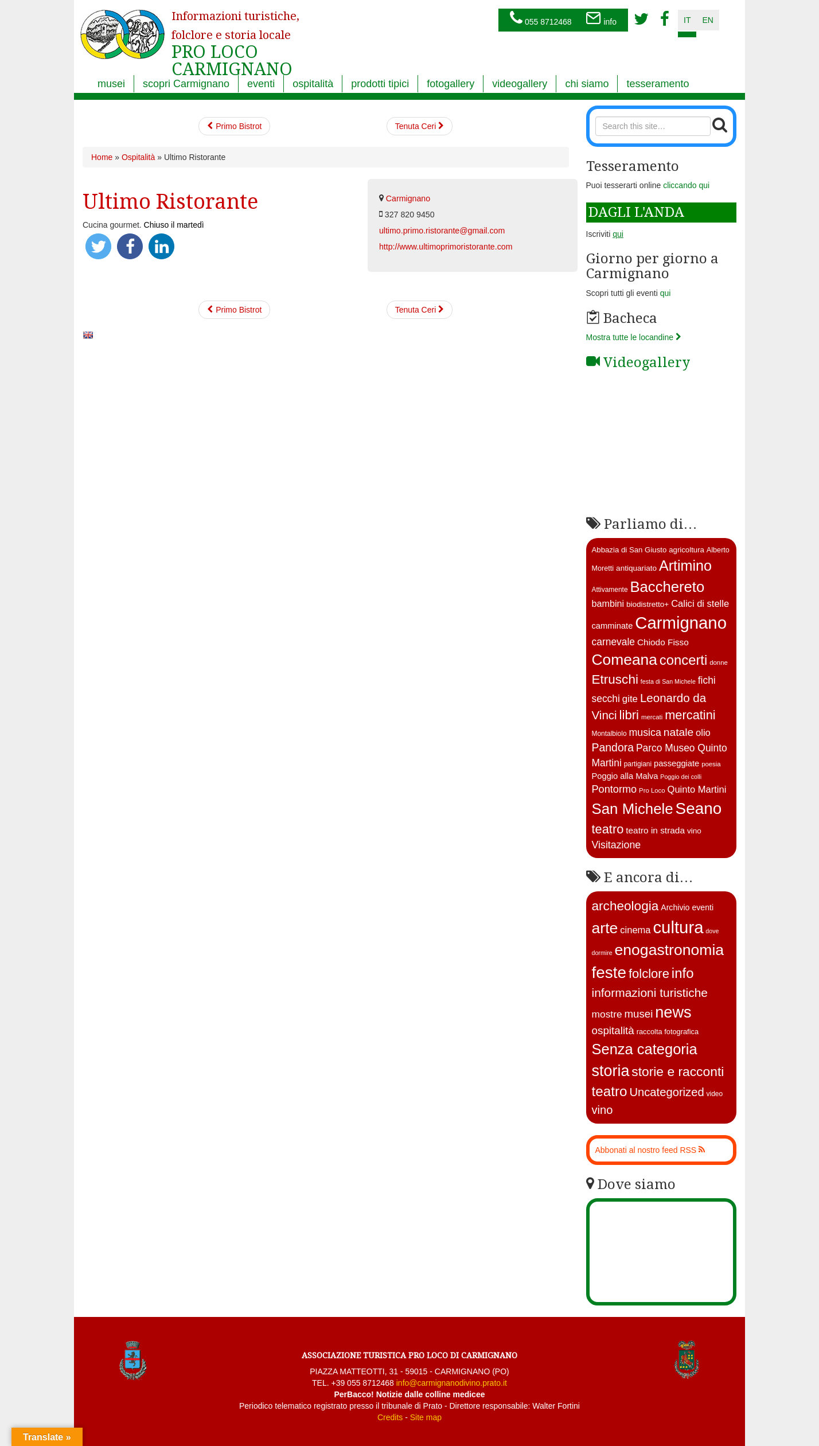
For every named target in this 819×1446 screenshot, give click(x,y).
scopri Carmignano (186, 83)
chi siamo (587, 83)
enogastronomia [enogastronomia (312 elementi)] (669, 949)
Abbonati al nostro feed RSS (650, 1150)
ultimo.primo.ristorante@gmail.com (442, 230)
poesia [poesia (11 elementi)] (711, 764)
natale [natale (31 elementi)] (678, 732)
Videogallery (638, 362)
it (687, 20)
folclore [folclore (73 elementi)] (649, 973)
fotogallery (450, 83)
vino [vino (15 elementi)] (694, 831)
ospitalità (312, 83)
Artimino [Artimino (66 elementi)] (685, 566)
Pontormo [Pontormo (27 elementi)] (614, 789)
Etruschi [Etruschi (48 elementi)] (615, 679)
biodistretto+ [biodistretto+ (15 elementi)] (647, 604)
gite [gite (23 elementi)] (630, 698)
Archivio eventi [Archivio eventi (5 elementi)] (687, 907)
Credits (390, 1417)
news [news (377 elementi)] (673, 1012)
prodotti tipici (380, 83)
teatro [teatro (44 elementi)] (608, 829)
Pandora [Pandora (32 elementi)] (613, 747)
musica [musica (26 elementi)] (645, 732)
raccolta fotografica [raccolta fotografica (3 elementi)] (668, 1031)
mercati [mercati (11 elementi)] (651, 717)
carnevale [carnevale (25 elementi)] (613, 642)
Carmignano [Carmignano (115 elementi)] (681, 622)
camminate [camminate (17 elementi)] (612, 625)
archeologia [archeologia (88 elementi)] (625, 906)
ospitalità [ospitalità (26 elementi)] (613, 1030)
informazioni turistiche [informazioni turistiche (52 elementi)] (650, 992)
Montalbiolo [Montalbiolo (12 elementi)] (609, 734)
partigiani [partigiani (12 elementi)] (638, 764)
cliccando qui (686, 185)
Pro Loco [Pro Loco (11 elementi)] (652, 790)
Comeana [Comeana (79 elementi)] (624, 659)
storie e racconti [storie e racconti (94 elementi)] (677, 1071)
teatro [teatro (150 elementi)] (609, 1091)
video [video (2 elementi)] (715, 1094)
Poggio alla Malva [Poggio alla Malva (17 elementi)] (625, 776)
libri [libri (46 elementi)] (629, 715)
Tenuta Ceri (419, 126)
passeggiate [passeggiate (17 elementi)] (676, 763)
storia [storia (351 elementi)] (611, 1070)
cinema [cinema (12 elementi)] (635, 930)
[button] (98, 246)
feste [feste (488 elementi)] (609, 972)
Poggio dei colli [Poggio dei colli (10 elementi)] (680, 776)
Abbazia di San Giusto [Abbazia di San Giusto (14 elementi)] (629, 549)
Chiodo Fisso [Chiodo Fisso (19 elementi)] (663, 642)
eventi (261, 83)
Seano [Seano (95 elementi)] (699, 808)
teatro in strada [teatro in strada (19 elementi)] (655, 830)
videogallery (519, 83)
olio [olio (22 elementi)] (703, 732)
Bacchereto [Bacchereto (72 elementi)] (667, 587)
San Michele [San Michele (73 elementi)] (632, 809)
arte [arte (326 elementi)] (605, 928)
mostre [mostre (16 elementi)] (607, 1014)
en (707, 20)
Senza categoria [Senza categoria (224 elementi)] (644, 1049)
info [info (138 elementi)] (683, 973)
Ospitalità (138, 157)
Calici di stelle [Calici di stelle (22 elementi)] (700, 603)
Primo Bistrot (234, 126)
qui (665, 293)
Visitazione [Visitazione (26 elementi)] (616, 845)
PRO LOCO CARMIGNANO (235, 36)
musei (111, 83)
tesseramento (657, 83)
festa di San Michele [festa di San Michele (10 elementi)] (668, 681)
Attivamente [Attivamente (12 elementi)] (610, 590)
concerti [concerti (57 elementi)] (683, 660)
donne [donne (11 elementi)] (718, 662)
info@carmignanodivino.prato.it (451, 1382)
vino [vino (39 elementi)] (602, 1110)
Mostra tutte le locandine (633, 337)
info (601, 18)
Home (101, 157)
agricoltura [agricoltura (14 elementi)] (686, 549)
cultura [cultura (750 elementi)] (678, 927)
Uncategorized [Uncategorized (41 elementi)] (666, 1092)
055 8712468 (541, 18)
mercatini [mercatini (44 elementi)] (690, 715)
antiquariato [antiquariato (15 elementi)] (636, 568)
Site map (426, 1417)
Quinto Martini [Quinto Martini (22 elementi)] (697, 789)
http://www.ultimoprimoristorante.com (446, 246)
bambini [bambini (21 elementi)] (608, 603)
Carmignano (408, 198)
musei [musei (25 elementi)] (639, 1014)
